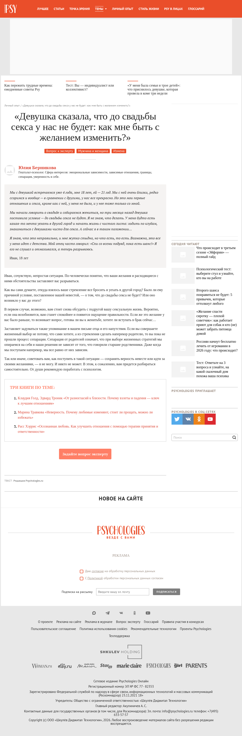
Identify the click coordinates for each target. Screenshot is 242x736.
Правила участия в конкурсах (183, 622)
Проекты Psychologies (195, 629)
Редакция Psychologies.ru (28, 480)
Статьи (59, 9)
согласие (98, 571)
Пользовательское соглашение (53, 629)
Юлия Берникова (37, 167)
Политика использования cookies (103, 629)
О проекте (45, 622)
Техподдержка (119, 636)
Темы (99, 9)
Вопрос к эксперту (59, 151)
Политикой (95, 578)
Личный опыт (122, 9)
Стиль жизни (149, 9)
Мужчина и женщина (93, 151)
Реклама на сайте (68, 622)
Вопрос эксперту (128, 622)
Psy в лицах (173, 9)
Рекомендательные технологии (153, 629)
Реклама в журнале (98, 622)
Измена (118, 151)
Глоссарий (196, 9)
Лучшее (42, 9)
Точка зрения (79, 9)
